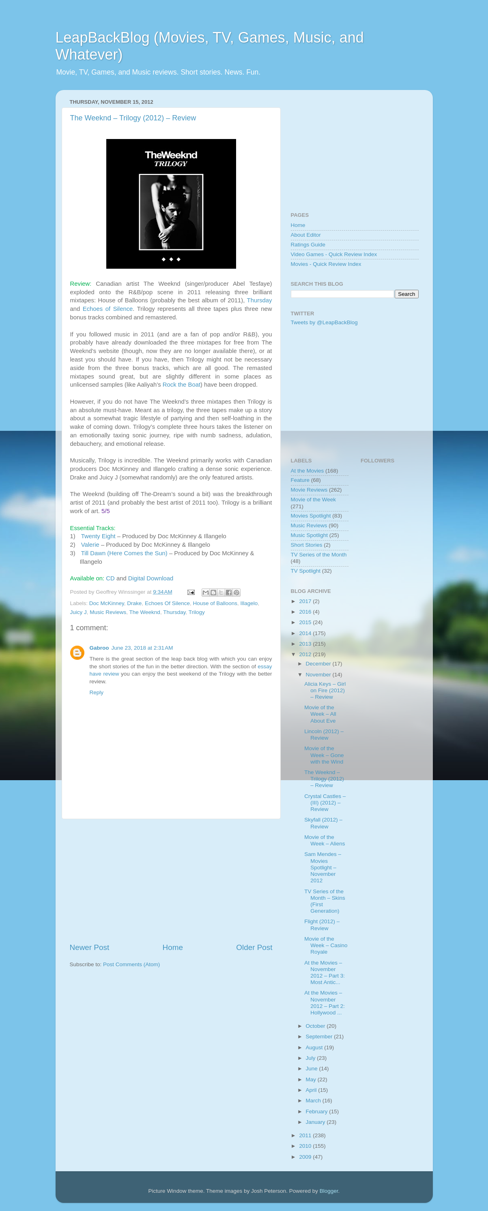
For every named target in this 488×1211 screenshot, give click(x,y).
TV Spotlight (306, 571)
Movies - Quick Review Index (326, 264)
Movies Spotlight (311, 516)
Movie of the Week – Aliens (324, 840)
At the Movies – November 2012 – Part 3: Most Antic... (324, 973)
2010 (306, 1146)
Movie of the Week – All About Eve (320, 713)
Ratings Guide (308, 245)
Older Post (254, 947)
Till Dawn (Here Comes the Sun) (124, 553)
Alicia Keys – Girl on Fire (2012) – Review (325, 690)
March (314, 1101)
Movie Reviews (309, 490)
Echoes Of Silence (167, 603)
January (316, 1122)
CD (110, 578)
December (319, 664)
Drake (134, 603)
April (312, 1090)
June (312, 1069)
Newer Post (90, 947)
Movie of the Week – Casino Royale (325, 945)
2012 (306, 654)
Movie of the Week (313, 499)
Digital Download (150, 578)
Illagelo (249, 603)
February (317, 1111)
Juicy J (78, 612)
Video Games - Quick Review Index (334, 254)
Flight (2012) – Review (322, 924)
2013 (306, 644)
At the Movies (307, 471)
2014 (306, 633)
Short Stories (306, 545)
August (315, 1047)
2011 (306, 1135)
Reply (97, 692)
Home (173, 947)
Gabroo (99, 648)
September (320, 1036)
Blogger (329, 1191)
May (312, 1079)
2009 (306, 1157)
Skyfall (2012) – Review (323, 823)
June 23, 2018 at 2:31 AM (142, 648)
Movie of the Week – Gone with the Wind (324, 754)
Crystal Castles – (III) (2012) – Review (325, 802)
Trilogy (197, 612)
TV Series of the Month (319, 555)
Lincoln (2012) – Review (324, 734)
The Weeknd (144, 612)
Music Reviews (108, 612)
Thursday (259, 300)
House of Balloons (215, 603)
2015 (306, 622)
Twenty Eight (98, 536)
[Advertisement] (171, 880)
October (316, 1026)
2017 (306, 601)
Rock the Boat (181, 384)
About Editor (306, 235)
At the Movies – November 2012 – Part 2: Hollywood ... (324, 1003)
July (311, 1058)
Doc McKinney (106, 603)
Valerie (90, 544)
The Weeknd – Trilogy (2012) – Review (133, 118)
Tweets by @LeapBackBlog (324, 322)
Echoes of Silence (108, 309)
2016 (306, 612)
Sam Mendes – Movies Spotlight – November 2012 (322, 867)
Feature (300, 480)
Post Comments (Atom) (131, 964)
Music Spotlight (309, 535)
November (319, 675)
